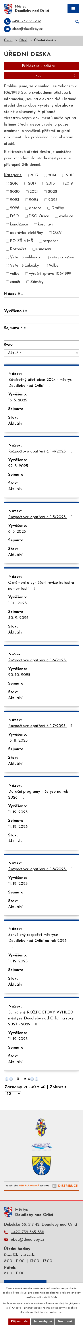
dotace (35, 208)
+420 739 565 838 (27, 1232)
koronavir (46, 225)
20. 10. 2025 (19, 675)
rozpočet (50, 241)
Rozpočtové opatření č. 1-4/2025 (41, 451)
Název (12, 294)
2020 (15, 192)
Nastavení (65, 1321)
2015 (70, 175)
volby (14, 274)
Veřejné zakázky (24, 265)
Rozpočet (18, 249)
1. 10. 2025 (17, 603)
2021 (33, 192)
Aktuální (15, 424)
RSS (56, 75)
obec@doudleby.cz (27, 1240)
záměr (15, 282)
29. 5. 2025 (18, 466)
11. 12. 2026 (18, 827)
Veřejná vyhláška (25, 257)
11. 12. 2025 (18, 812)
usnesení (43, 249)
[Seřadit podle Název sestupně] (22, 295)
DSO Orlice (39, 216)
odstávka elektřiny (26, 233)
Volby (53, 265)
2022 (52, 192)
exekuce (66, 216)
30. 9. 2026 (18, 618)
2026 (14, 208)
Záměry (37, 282)
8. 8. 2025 (17, 532)
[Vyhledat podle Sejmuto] (41, 336)
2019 (68, 183)
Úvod (8, 40)
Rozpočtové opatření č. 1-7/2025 (41, 726)
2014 (52, 175)
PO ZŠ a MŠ (21, 241)
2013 (34, 175)
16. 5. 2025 (17, 400)
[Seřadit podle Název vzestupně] (22, 293)
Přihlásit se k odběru (49, 66)
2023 (14, 200)
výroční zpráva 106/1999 (50, 274)
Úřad (23, 40)
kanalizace (19, 225)
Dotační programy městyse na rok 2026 (38, 795)
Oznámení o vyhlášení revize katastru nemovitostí (41, 586)
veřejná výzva (62, 257)
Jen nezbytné (43, 1321)
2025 (53, 200)
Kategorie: (13, 175)
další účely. (51, 1297)
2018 (50, 183)
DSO (14, 216)
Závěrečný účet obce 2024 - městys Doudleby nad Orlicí (40, 383)
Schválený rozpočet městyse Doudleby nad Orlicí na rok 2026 (37, 940)
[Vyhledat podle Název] (41, 302)
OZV (57, 233)
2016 (14, 183)
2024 (33, 200)
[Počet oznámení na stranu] (13, 1093)
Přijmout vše (19, 1321)
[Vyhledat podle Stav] (41, 353)
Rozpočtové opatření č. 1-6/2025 (41, 660)
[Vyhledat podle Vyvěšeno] (41, 319)
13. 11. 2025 (18, 740)
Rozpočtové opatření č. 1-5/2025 (41, 517)
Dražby (57, 208)
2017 (32, 183)
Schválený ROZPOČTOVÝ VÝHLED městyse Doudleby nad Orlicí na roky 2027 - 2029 (41, 1018)
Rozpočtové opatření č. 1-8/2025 (41, 869)
